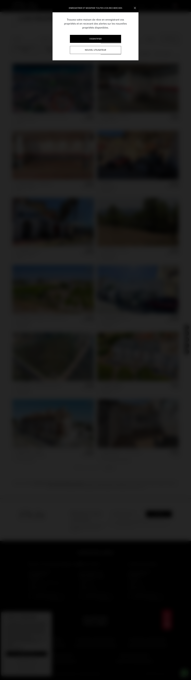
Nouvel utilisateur (95, 49)
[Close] (135, 7)
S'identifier (95, 38)
